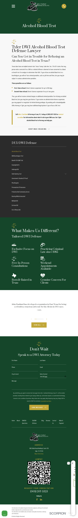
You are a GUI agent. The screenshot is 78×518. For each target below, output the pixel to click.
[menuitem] (39, 151)
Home (13, 421)
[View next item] (47, 319)
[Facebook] (37, 500)
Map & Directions (39, 454)
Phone (13, 367)
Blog (42, 421)
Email (41, 367)
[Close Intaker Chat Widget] (72, 461)
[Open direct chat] (68, 461)
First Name (14, 360)
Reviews (48, 421)
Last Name (42, 360)
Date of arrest (43, 374)
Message (14, 381)
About (18, 421)
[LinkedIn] (41, 500)
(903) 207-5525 (39, 491)
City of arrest (15, 374)
